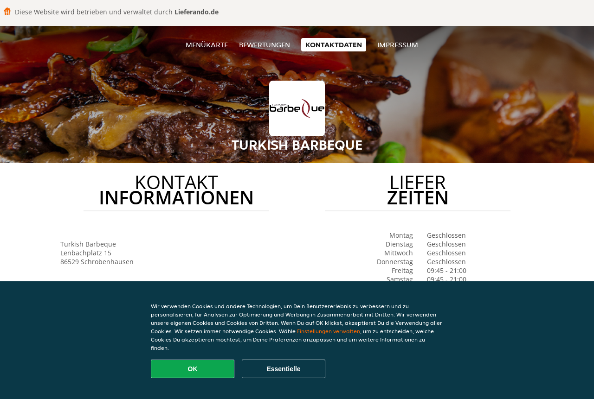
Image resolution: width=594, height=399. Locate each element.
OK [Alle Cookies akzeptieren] (193, 369)
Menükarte (207, 45)
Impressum (397, 45)
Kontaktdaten (333, 45)
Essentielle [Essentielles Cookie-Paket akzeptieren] (283, 369)
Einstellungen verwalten (328, 331)
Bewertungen (264, 45)
